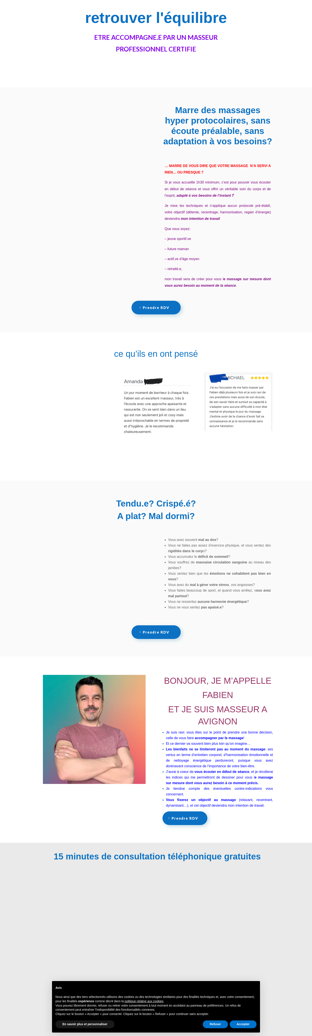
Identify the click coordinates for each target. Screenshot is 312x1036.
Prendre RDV (156, 308)
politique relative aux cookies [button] (144, 1001)
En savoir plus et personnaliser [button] (84, 1024)
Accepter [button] (243, 1024)
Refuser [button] (215, 1024)
